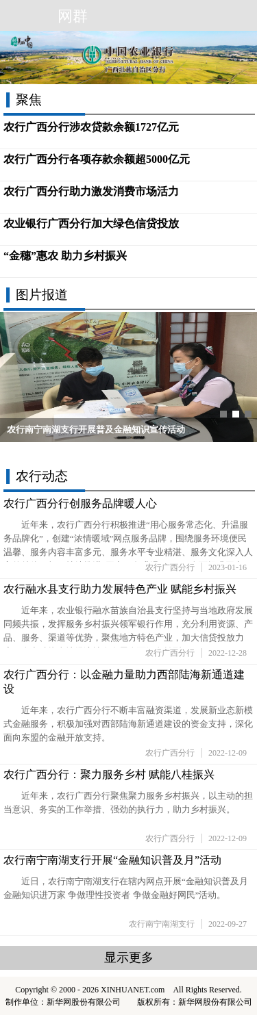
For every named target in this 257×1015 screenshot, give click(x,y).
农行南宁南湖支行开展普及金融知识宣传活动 (96, 430)
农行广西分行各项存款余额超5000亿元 (96, 159)
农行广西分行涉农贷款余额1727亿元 (91, 127)
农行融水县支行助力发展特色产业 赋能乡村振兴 (119, 589)
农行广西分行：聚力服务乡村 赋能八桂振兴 (109, 774)
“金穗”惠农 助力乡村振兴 (65, 255)
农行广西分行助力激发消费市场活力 (91, 191)
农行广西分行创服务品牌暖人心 (80, 503)
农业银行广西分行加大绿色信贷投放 (91, 223)
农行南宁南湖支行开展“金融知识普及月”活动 (112, 860)
